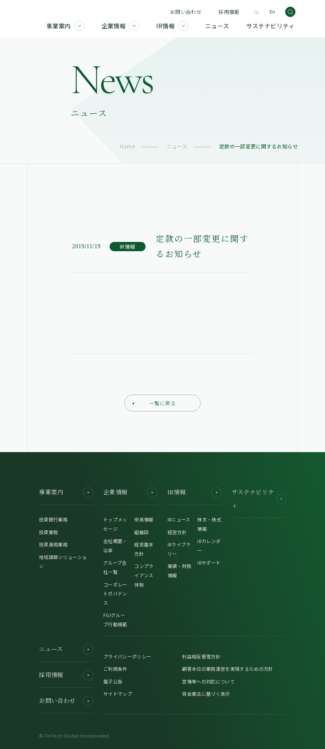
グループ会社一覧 (115, 567)
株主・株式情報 (209, 524)
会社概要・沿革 (115, 546)
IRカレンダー (208, 546)
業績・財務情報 (180, 570)
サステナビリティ (258, 499)
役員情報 (143, 519)
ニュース (177, 146)
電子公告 (112, 681)
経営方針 (177, 532)
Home (127, 146)
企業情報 (130, 492)
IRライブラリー (179, 549)
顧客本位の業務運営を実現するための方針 (227, 668)
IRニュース (179, 519)
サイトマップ (117, 693)
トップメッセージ (115, 524)
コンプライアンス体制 (143, 574)
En (272, 12)
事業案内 (66, 492)
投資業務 (48, 532)
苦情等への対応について (208, 681)
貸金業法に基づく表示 (206, 693)
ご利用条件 (115, 668)
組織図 (141, 532)
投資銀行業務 (53, 519)
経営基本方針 (143, 549)
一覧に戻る (154, 402)
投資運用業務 (53, 544)
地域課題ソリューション (63, 562)
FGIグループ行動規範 (115, 620)
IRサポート (208, 562)
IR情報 (195, 492)
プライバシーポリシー (127, 656)
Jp (256, 12)
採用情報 (228, 11)
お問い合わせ (185, 11)
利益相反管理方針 (201, 656)
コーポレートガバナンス (115, 593)
